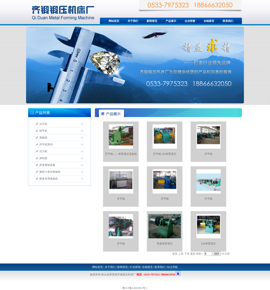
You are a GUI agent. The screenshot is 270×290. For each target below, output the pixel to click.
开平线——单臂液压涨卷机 (121, 153)
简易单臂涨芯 (165, 243)
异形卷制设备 (47, 165)
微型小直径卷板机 (50, 171)
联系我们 (228, 21)
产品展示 (171, 21)
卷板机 (43, 137)
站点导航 (172, 267)
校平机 (43, 130)
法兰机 (43, 123)
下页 (187, 253)
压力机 (43, 151)
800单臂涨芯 (208, 243)
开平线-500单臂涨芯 (164, 153)
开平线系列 (46, 144)
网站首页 (114, 21)
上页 (181, 253)
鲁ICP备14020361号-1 (135, 288)
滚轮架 (43, 158)
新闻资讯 (152, 21)
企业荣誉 (190, 21)
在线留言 (209, 21)
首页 (175, 253)
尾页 (192, 253)
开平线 (209, 153)
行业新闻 (135, 267)
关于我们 (133, 21)
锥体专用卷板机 (48, 178)
